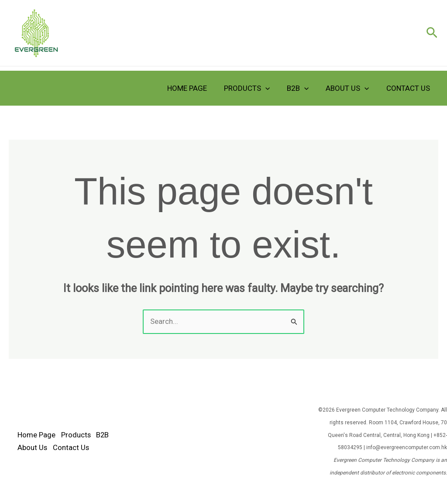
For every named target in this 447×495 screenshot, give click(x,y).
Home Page (197, 88)
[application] (272, 88)
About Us (350, 88)
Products (254, 88)
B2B (303, 88)
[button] (432, 33)
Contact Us (409, 88)
